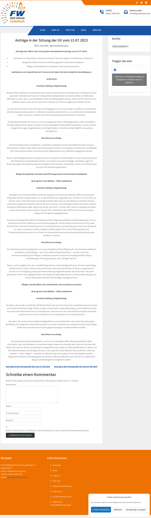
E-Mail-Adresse (13, 416)
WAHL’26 (55, 30)
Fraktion (56, 478)
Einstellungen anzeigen (136, 510)
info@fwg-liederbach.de (140, 13)
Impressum (57, 494)
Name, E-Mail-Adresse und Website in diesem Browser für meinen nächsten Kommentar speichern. (47, 433)
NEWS (83, 30)
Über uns (56, 484)
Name (9, 409)
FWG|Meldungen (60, 45)
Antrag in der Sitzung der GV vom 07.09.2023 (75, 366)
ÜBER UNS (96, 30)
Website (9, 423)
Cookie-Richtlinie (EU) (62, 499)
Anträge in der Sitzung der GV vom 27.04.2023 (28, 366)
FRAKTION (70, 30)
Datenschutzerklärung (62, 489)
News (55, 473)
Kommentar (11, 384)
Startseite (57, 468)
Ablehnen (118, 510)
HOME (42, 30)
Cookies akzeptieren (101, 510)
